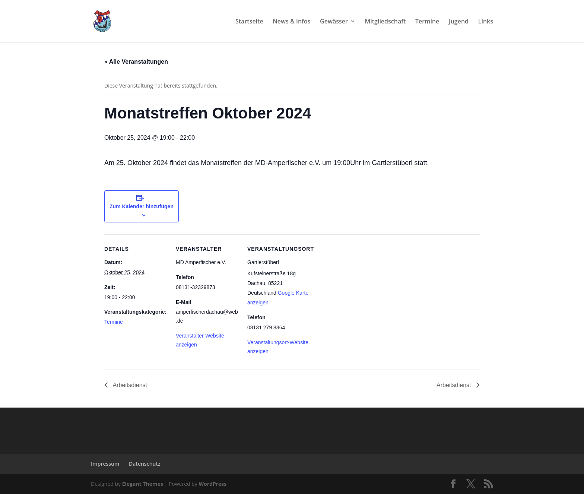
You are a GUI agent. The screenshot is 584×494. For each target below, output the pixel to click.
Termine (427, 22)
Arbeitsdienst (129, 385)
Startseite (249, 22)
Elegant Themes (142, 483)
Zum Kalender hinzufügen (142, 206)
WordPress (212, 483)
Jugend (459, 22)
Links (485, 22)
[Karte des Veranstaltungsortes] (358, 285)
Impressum (105, 463)
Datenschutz (145, 463)
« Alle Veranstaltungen (136, 61)
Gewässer (334, 22)
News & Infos (291, 22)
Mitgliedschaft (385, 22)
